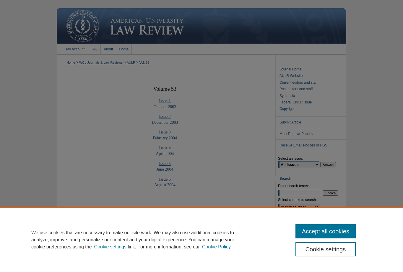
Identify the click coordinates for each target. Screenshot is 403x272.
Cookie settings (110, 246)
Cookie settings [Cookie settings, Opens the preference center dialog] (326, 249)
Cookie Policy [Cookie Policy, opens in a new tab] (216, 246)
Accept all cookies (325, 231)
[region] (201, 239)
